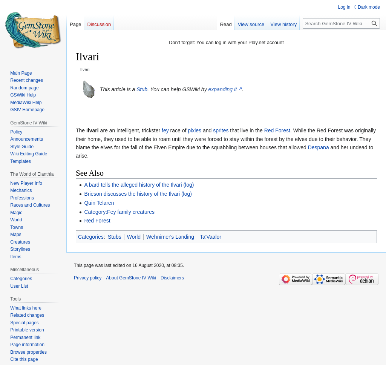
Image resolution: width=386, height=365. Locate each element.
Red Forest (277, 130)
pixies (194, 130)
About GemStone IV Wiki (131, 278)
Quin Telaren (99, 203)
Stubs (114, 237)
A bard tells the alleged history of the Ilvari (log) (139, 185)
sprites (220, 130)
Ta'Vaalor (210, 237)
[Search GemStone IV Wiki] (341, 23)
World (134, 237)
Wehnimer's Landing (170, 237)
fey (165, 130)
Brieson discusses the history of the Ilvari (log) (138, 194)
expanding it (222, 89)
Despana (318, 147)
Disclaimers (172, 278)
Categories (91, 237)
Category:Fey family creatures (119, 212)
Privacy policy (87, 278)
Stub (141, 89)
